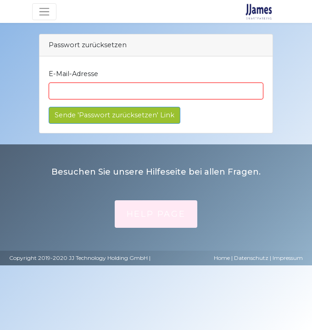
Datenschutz (251, 257)
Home (222, 257)
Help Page (156, 214)
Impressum (288, 257)
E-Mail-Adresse (73, 74)
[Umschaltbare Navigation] (44, 11)
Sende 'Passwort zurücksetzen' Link (114, 115)
